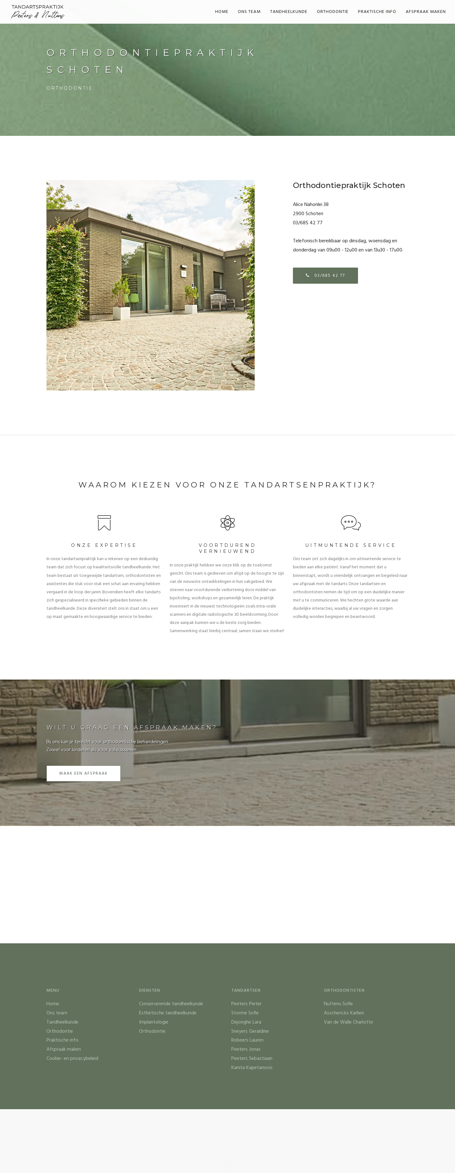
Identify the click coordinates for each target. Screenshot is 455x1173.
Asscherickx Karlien (344, 1013)
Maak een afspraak (83, 773)
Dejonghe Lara (246, 1022)
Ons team (249, 11)
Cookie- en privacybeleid (72, 1059)
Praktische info (377, 11)
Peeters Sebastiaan (251, 1059)
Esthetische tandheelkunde (168, 1013)
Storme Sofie (245, 1013)
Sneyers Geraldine (250, 1031)
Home (221, 11)
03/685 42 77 (325, 275)
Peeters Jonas (246, 1049)
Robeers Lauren (247, 1040)
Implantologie (153, 1022)
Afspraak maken (426, 11)
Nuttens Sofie (338, 1004)
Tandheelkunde (288, 11)
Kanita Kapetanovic (252, 1068)
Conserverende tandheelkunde (171, 1004)
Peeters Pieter (246, 1004)
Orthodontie (333, 11)
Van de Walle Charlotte (348, 1022)
